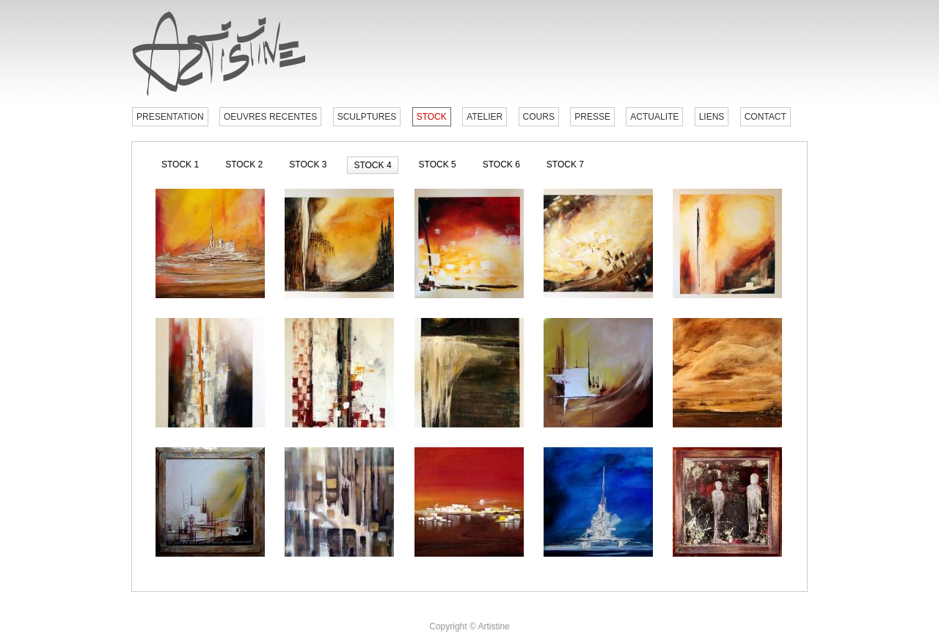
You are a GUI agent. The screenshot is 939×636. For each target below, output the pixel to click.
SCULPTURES (367, 117)
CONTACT (765, 117)
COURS (539, 117)
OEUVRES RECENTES (270, 117)
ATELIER (485, 117)
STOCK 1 (180, 164)
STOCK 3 (307, 164)
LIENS (712, 117)
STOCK (432, 117)
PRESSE (592, 117)
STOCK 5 (437, 164)
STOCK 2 (244, 164)
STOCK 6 (501, 164)
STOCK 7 (565, 164)
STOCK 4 (372, 165)
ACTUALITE (654, 117)
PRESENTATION (170, 117)
